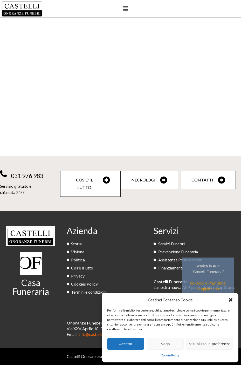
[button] (230, 299)
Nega (165, 344)
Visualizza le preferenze (209, 344)
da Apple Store (208, 289)
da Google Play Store (208, 283)
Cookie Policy (170, 355)
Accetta (125, 344)
